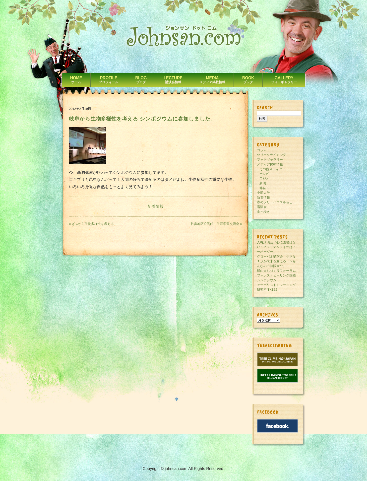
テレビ (264, 174)
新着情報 (156, 206)
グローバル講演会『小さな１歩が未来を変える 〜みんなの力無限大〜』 (276, 261)
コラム (262, 150)
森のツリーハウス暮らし (275, 202)
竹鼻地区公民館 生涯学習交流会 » (216, 224)
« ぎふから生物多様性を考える (91, 224)
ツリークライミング (271, 155)
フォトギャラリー (270, 159)
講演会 (262, 207)
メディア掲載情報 (270, 164)
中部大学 (263, 193)
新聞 (262, 183)
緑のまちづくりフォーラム (276, 271)
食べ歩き (263, 211)
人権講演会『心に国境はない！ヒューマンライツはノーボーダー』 (276, 247)
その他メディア (270, 169)
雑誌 (262, 188)
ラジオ (264, 178)
